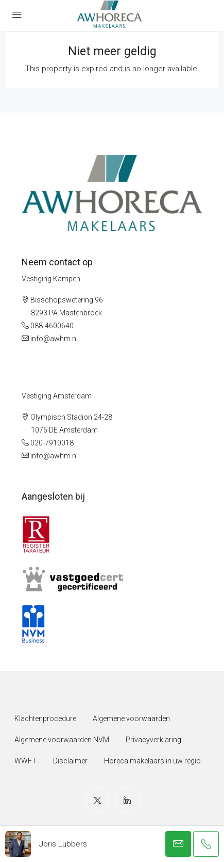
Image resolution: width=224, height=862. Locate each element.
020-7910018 (52, 443)
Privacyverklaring (153, 740)
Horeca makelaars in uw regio (152, 761)
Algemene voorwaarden (131, 718)
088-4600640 (52, 326)
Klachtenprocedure (45, 718)
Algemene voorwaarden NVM (61, 740)
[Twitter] (97, 800)
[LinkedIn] (127, 800)
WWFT (25, 761)
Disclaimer (70, 761)
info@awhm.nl (54, 338)
